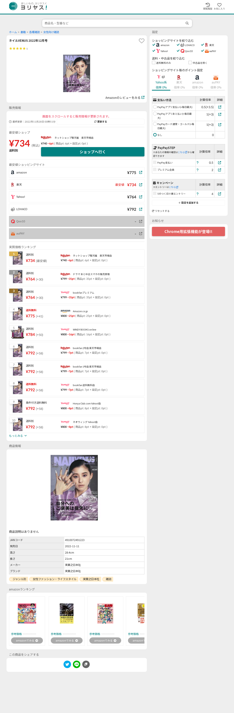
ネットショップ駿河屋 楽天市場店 (74, 137)
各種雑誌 (34, 32)
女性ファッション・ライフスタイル (54, 579)
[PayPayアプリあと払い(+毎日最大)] (220, 114)
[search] (187, 23)
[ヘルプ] (198, 162)
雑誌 (108, 579)
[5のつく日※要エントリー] (219, 193)
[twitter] (67, 665)
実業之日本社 (91, 579)
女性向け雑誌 (51, 32)
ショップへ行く (93, 152)
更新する (100, 121)
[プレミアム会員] (219, 169)
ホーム (13, 32)
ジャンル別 (19, 579)
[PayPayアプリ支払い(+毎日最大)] (220, 106)
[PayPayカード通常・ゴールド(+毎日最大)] (220, 124)
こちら (182, 152)
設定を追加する (188, 202)
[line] (76, 665)
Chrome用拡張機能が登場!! (188, 231)
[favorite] (141, 41)
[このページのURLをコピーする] (86, 665)
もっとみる (18, 435)
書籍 (23, 32)
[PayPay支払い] (219, 162)
